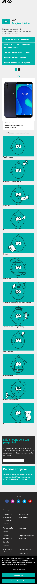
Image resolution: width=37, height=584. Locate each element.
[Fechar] (34, 559)
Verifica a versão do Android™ (15, 58)
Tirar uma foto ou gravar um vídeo (17, 53)
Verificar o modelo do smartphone (17, 63)
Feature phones (24, 514)
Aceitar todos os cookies (18, 581)
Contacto (6, 536)
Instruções (22, 539)
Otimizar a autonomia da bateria (16, 40)
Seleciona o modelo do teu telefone (18, 133)
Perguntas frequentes (26, 536)
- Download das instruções (13, 125)
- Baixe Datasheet (10, 128)
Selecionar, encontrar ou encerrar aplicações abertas (17, 46)
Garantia (6, 542)
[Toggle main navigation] (32, 2)
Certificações (7, 520)
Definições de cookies (18, 570)
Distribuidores (23, 553)
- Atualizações (9, 123)
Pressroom (22, 528)
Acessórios (7, 517)
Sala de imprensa (25, 549)
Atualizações (7, 539)
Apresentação (8, 528)
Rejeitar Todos (18, 575)
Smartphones (8, 514)
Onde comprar (24, 517)
